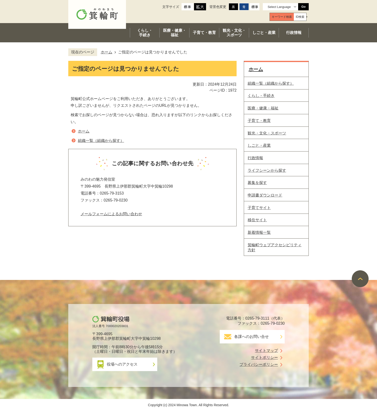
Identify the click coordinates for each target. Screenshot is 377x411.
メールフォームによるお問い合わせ (111, 214)
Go (303, 6)
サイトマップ (266, 350)
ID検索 (300, 17)
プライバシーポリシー (258, 364)
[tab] (282, 17)
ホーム (106, 52)
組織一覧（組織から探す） (101, 141)
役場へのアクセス (122, 364)
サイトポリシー (264, 357)
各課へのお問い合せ (251, 337)
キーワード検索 (282, 17)
